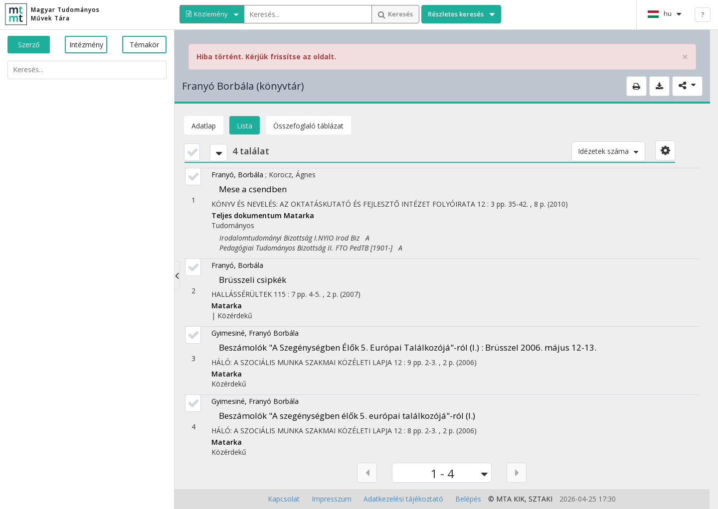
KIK (519, 499)
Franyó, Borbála (237, 174)
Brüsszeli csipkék (252, 279)
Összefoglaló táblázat (308, 125)
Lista (244, 125)
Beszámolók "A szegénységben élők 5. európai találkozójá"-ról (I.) (347, 415)
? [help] (702, 14)
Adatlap (203, 125)
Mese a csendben (253, 189)
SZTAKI (540, 499)
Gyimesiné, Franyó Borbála (255, 333)
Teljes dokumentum (247, 215)
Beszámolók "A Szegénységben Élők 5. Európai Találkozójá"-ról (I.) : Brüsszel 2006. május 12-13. (407, 347)
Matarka (299, 215)
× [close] (685, 57)
